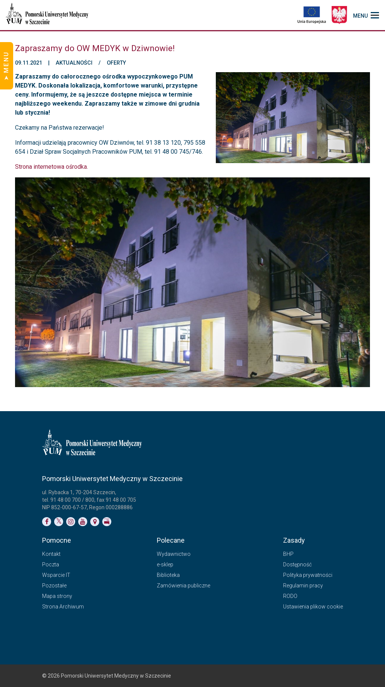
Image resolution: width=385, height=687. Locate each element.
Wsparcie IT (56, 575)
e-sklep (165, 564)
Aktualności (74, 63)
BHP (288, 554)
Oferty (116, 63)
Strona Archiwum (63, 607)
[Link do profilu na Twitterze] (58, 521)
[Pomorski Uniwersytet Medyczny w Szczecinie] (48, 15)
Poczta (50, 564)
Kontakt (51, 554)
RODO (290, 596)
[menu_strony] (366, 15)
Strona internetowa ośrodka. (51, 166)
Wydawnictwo (174, 554)
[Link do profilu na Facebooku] (46, 521)
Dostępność (297, 564)
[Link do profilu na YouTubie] (82, 521)
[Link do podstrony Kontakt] (94, 521)
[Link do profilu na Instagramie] (70, 521)
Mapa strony (57, 596)
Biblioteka (168, 575)
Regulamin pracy (303, 586)
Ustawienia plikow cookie (313, 607)
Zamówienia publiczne (183, 586)
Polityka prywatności (307, 575)
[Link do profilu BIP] (106, 521)
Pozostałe (54, 586)
